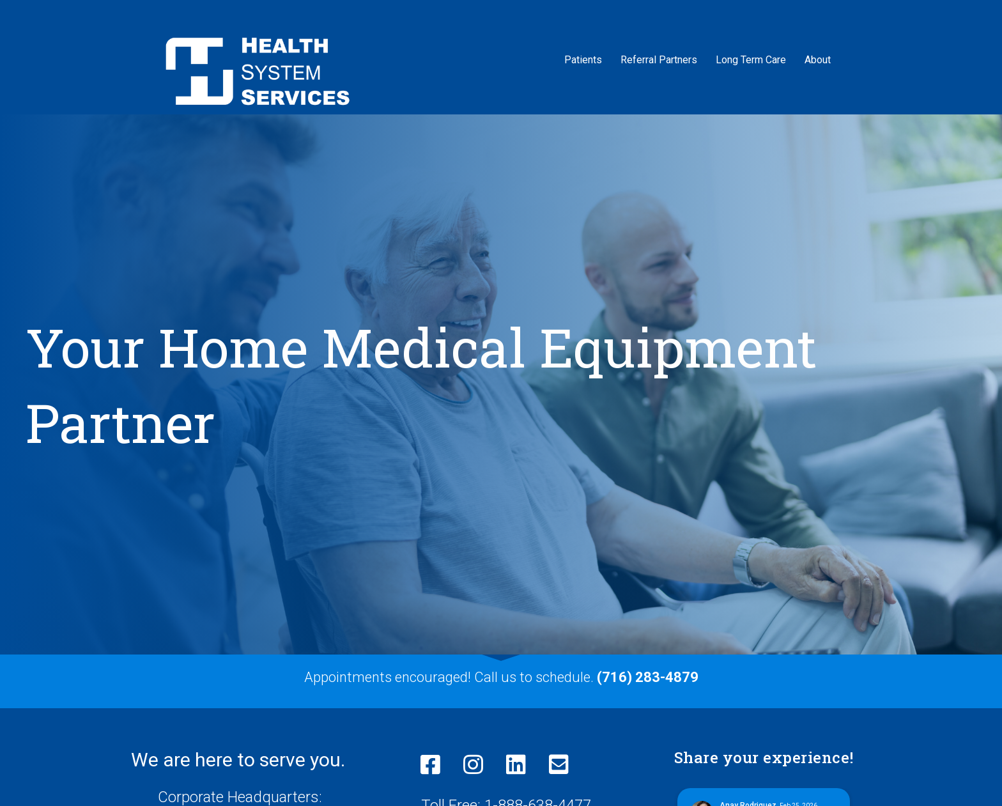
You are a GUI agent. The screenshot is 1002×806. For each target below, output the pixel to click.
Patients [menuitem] (583, 60)
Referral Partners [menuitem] (658, 60)
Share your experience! (764, 757)
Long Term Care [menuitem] (751, 60)
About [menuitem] (818, 60)
